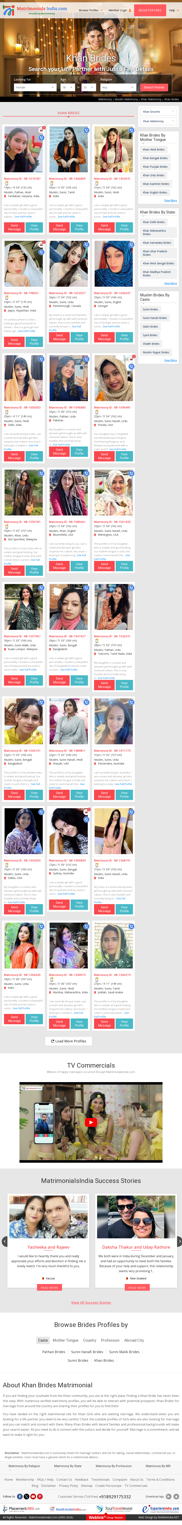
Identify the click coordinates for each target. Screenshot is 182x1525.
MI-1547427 (77, 636)
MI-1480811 (77, 750)
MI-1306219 (122, 975)
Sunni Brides (150, 309)
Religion (106, 79)
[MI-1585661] (69, 492)
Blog (35, 1486)
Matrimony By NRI (158, 1467)
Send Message (14, 227)
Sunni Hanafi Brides (155, 318)
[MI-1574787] (24, 149)
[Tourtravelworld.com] (114, 1509)
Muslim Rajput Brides (156, 352)
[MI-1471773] (114, 721)
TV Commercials (135, 1486)
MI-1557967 (32, 636)
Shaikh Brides (151, 343)
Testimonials (100, 1479)
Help (174, 10)
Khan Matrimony (153, 121)
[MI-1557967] (24, 607)
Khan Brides (69, 113)
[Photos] (41, 130)
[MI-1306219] (114, 945)
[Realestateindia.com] (67, 1509)
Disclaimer (48, 1486)
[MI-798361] (24, 264)
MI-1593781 (32, 522)
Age (63, 79)
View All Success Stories (91, 1302)
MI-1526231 (122, 636)
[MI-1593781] (24, 492)
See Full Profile (23, 216)
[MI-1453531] (114, 149)
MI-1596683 (77, 407)
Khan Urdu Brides (153, 175)
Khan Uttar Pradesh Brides (155, 252)
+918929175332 (115, 1496)
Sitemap (87, 1486)
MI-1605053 (32, 407)
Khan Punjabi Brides (155, 166)
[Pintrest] (40, 1496)
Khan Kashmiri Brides (156, 184)
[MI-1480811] (69, 721)
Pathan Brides (53, 1352)
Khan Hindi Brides (154, 149)
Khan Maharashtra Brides (154, 232)
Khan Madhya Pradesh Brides (157, 273)
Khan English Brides (155, 192)
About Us (136, 1479)
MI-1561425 (122, 522)
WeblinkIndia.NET (168, 1517)
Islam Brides (150, 326)
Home (8, 1479)
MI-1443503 (32, 860)
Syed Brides (150, 335)
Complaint (120, 1479)
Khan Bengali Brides (155, 158)
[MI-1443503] (24, 831)
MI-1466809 (77, 178)
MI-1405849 (77, 860)
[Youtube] (33, 1496)
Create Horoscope (108, 1486)
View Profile (34, 227)
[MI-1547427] (69, 607)
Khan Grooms (151, 111)
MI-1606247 (122, 293)
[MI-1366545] (24, 945)
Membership (25, 1479)
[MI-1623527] (69, 264)
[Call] (41, 138)
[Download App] (169, 1496)
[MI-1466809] (69, 149)
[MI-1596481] (114, 378)
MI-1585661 (77, 522)
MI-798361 (31, 293)
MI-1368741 (122, 860)
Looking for (22, 79)
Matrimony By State (67, 1467)
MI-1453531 (122, 178)
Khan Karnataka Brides (157, 242)
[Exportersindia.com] (161, 1509)
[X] (26, 1496)
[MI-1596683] (69, 378)
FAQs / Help (45, 1479)
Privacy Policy (68, 1486)
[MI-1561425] (114, 492)
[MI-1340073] (69, 945)
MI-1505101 (32, 750)
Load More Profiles (68, 1041)
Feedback (81, 1479)
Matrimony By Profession (114, 1467)
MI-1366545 (32, 975)
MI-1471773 (122, 750)
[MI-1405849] (69, 831)
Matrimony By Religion (24, 1467)
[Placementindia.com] (21, 1509)
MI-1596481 (122, 407)
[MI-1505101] (24, 721)
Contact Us (64, 1479)
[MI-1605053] (24, 378)
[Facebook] (20, 1496)
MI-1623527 (77, 293)
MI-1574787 (32, 178)
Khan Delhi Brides (154, 222)
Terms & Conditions (160, 1479)
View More (170, 200)
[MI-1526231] (114, 607)
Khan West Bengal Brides (158, 263)
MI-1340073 (77, 975)
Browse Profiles (91, 10)
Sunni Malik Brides (124, 1352)
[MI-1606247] (114, 264)
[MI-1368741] (114, 831)
